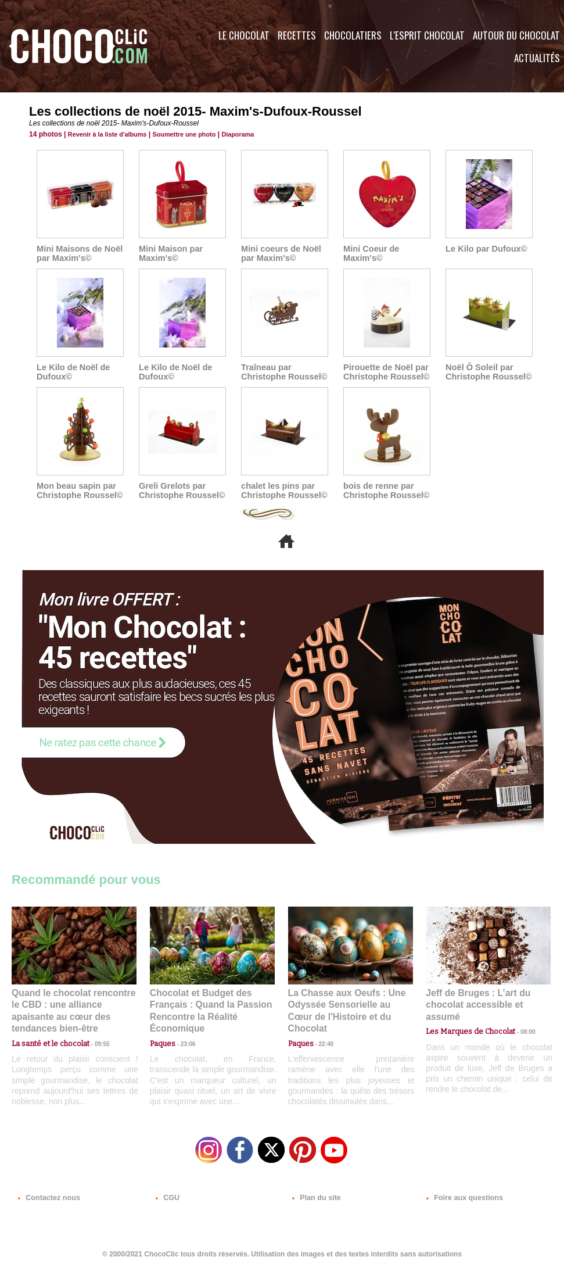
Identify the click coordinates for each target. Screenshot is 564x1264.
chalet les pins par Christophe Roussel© (282, 490)
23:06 (183, 1041)
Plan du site (314, 1194)
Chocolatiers (353, 35)
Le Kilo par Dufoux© (485, 248)
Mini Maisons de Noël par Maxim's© (78, 253)
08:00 (517, 1018)
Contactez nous (47, 1194)
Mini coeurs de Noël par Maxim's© (279, 253)
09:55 (93, 1029)
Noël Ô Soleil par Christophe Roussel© (487, 372)
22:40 (322, 1029)
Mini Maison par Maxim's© (169, 253)
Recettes (297, 35)
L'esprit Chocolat (427, 35)
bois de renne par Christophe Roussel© (384, 490)
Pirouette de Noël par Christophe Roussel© (384, 372)
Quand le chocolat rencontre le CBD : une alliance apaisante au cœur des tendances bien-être (73, 1004)
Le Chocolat (244, 35)
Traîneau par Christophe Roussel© (282, 372)
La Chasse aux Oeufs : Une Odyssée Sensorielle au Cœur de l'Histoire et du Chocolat (345, 1004)
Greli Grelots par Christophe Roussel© (180, 490)
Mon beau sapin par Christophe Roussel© (78, 490)
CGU (166, 1194)
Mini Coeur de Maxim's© (370, 253)
